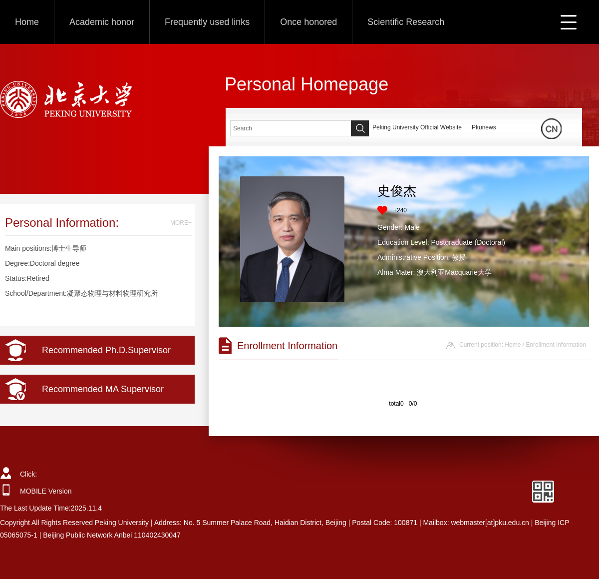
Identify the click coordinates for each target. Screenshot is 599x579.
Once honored (308, 22)
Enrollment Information (556, 344)
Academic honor (101, 22)
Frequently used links (207, 22)
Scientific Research (405, 22)
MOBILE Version (46, 491)
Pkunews (484, 127)
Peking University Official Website (417, 127)
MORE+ (181, 222)
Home (27, 22)
